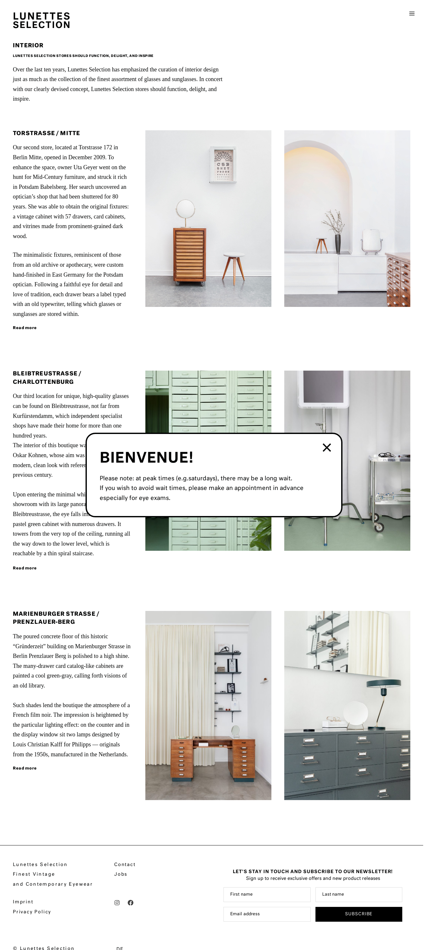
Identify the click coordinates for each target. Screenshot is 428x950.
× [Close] (327, 448)
